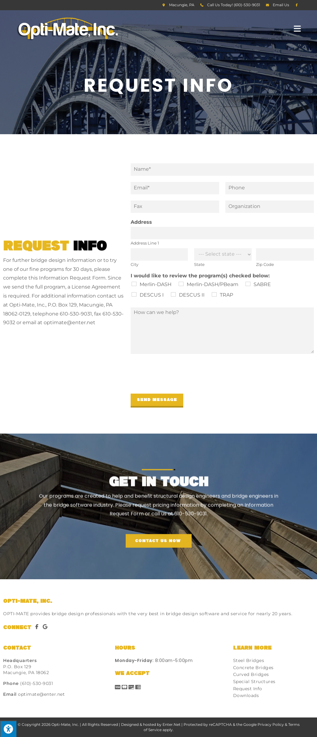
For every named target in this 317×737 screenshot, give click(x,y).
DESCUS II (192, 295)
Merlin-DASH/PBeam (212, 284)
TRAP (226, 295)
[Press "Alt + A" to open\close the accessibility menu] (8, 729)
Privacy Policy (271, 724)
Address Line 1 (145, 243)
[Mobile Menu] (297, 28)
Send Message (157, 400)
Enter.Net (171, 724)
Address (141, 222)
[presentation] (178, 383)
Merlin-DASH (156, 284)
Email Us (281, 4)
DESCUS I (152, 295)
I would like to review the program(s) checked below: (200, 276)
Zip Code (265, 264)
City (134, 264)
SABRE (262, 284)
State (199, 264)
